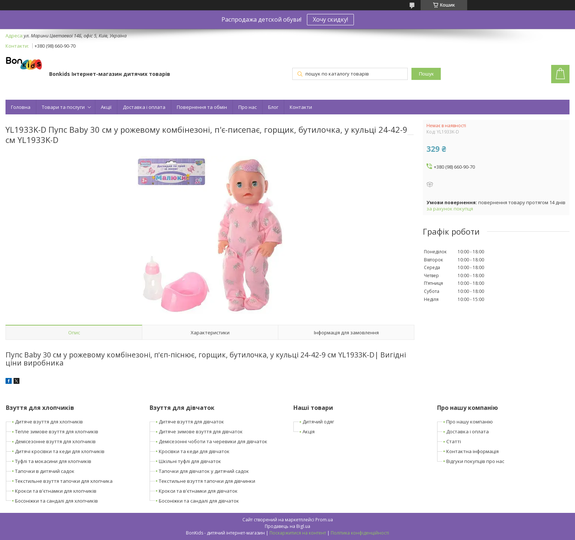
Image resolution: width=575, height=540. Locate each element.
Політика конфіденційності (360, 533)
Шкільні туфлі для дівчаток (190, 461)
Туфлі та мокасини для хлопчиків (53, 461)
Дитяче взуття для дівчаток (191, 421)
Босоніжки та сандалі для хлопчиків (56, 500)
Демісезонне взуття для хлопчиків (55, 441)
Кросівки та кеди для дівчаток (194, 451)
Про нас (247, 107)
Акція (309, 431)
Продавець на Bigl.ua (287, 526)
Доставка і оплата (144, 107)
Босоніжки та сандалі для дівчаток (199, 500)
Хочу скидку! (330, 19)
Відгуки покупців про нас (475, 461)
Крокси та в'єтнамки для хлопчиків (55, 491)
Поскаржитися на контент (298, 533)
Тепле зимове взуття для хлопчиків (56, 431)
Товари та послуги (63, 107)
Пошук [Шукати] (426, 74)
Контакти (301, 107)
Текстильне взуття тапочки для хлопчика (64, 481)
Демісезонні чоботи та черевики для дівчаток (213, 441)
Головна (20, 107)
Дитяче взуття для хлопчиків (49, 421)
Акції (106, 107)
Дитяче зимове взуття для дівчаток (201, 431)
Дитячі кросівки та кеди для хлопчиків (60, 451)
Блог (273, 107)
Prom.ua (324, 520)
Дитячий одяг (318, 421)
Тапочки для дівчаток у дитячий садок (204, 471)
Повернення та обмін (202, 107)
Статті (453, 441)
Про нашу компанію (469, 421)
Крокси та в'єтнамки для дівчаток (198, 491)
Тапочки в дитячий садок (44, 471)
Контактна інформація (472, 451)
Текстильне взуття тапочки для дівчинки (207, 481)
